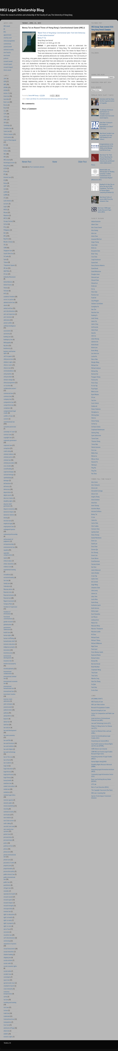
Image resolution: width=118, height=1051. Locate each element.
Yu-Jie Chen (94, 690)
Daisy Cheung (95, 535)
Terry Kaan (94, 672)
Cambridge (7, 125)
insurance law (8, 661)
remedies (6, 891)
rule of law (7, 929)
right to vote (7, 926)
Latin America (8, 201)
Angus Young (95, 242)
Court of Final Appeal (10, 140)
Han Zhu (93, 309)
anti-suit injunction (9, 314)
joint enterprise (8, 704)
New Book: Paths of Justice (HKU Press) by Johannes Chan (106, 199)
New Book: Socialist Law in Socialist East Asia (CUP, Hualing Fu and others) (107, 136)
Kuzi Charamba (95, 614)
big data (6, 345)
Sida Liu (93, 418)
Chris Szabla (94, 526)
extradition (7, 574)
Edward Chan (95, 280)
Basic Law (29, 99)
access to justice (9, 299)
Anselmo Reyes (95, 508)
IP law (5, 171)
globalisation (7, 624)
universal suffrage (62, 99)
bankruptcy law (8, 339)
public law (7, 882)
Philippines (7, 230)
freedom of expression (10, 607)
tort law (6, 1007)
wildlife (6, 1034)
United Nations (8, 282)
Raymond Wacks (96, 655)
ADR (5, 81)
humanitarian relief (9, 641)
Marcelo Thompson (97, 629)
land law (6, 724)
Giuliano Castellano (97, 303)
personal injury (8, 840)
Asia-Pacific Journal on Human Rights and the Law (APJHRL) (102, 745)
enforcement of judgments (8, 540)
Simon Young (95, 421)
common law (7, 396)
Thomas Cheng (95, 441)
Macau (5, 212)
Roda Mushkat (95, 667)
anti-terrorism (8, 317)
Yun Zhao (94, 473)
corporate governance (10, 440)
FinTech (6, 151)
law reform (7, 760)
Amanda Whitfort (96, 239)
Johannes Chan (95, 588)
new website (7, 817)
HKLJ (5, 154)
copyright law (8, 437)
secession (6, 932)
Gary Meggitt (95, 301)
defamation (7, 483)
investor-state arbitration (8, 700)
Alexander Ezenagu (97, 491)
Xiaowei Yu (94, 462)
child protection (8, 359)
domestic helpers (9, 512)
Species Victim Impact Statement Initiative (101, 797)
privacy (6, 849)
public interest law (9, 874)
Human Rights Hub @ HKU (99, 761)
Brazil (5, 108)
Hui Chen (93, 567)
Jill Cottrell (94, 582)
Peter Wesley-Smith (97, 652)
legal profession (8, 774)
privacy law (7, 852)
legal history (7, 772)
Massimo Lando (95, 631)
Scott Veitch (95, 403)
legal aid (6, 766)
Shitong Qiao (95, 415)
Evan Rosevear (95, 561)
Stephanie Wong (96, 670)
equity (5, 558)
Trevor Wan (94, 444)
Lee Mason (94, 617)
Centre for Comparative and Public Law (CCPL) (102, 714)
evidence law (7, 567)
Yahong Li (94, 465)
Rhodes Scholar (8, 242)
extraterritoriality (9, 577)
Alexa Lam (94, 488)
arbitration (7, 320)
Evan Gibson (94, 558)
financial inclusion (9, 595)
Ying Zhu (93, 471)
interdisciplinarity (9, 668)
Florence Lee (95, 295)
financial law (7, 598)
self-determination (9, 938)
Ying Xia (93, 468)
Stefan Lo (94, 424)
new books (7, 55)
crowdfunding (8, 469)
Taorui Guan (94, 438)
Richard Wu (94, 661)
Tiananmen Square (9, 265)
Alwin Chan (94, 236)
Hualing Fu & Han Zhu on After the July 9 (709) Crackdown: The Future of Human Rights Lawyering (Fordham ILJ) (107, 188)
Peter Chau (94, 383)
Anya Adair (94, 245)
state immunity (8, 989)
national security (9, 49)
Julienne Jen (94, 342)
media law (7, 789)
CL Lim (93, 517)
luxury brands (7, 780)
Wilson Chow (95, 459)
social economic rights (10, 966)
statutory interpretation (8, 993)
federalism (7, 586)
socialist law (7, 974)
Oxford (6, 224)
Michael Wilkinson (96, 643)
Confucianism (8, 137)
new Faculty (7, 52)
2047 (5, 78)
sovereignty (7, 977)
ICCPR (5, 168)
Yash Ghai (94, 687)
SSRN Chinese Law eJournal (99, 749)
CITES (5, 117)
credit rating (7, 451)
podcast (6, 58)
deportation (7, 492)
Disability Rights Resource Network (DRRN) (101, 765)
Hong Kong (7, 165)
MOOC (5, 209)
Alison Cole (94, 494)
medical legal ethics (9, 795)
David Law (94, 544)
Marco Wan (94, 359)
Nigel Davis (94, 646)
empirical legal (8, 523)
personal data (8, 837)
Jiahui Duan (94, 330)
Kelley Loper (94, 611)
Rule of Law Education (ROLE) (100, 787)
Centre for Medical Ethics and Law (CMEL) (101, 732)
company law (7, 399)
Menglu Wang (95, 362)
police (5, 843)
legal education (8, 769)
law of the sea (8, 757)
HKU (5, 157)
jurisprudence (7, 716)
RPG (5, 32)
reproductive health (9, 894)
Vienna (6, 288)
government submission (7, 628)
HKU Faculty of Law (97, 702)
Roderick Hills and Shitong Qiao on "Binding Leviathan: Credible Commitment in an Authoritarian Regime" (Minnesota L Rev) (102, 175)
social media (7, 971)
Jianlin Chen (94, 579)
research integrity (9, 905)
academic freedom (9, 296)
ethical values (8, 561)
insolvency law (8, 653)
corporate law (8, 445)
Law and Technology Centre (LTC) (101, 723)
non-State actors (9, 820)
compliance (7, 408)
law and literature (9, 743)
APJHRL (6, 87)
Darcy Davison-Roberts (98, 265)
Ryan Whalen (95, 394)
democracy (53, 99)
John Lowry (94, 590)
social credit (7, 963)
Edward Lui (94, 283)
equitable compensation (8, 554)
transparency (7, 1022)
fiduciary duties (8, 589)
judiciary (6, 713)
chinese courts (8, 365)
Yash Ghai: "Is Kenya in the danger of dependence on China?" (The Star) (106, 125)
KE (4, 29)
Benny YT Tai (42, 38)
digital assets (8, 495)
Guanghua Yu (95, 306)
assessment (7, 331)
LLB (5, 189)
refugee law (7, 888)
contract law (7, 434)
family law (7, 583)
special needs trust (9, 983)
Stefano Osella (95, 427)
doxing (6, 518)
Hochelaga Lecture (9, 163)
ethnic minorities (9, 564)
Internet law (7, 177)
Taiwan (6, 262)
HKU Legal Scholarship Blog (22, 9)
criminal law (7, 460)
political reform (8, 846)
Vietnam (6, 291)
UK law (6, 268)
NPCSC (5, 218)
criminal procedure (9, 463)
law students (7, 763)
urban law (6, 1031)
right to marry (8, 920)
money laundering (9, 806)
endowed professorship (10, 534)
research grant (8, 64)
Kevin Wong (94, 350)
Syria (5, 259)
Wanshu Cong (95, 678)
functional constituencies (8, 618)
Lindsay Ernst (95, 620)
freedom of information (7, 613)
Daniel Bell (94, 262)
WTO (5, 293)
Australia (6, 99)
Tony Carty (94, 675)
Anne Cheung (95, 505)
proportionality (8, 868)
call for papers (8, 356)
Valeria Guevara (95, 447)
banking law (7, 337)
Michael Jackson (96, 368)
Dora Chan (94, 546)
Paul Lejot (94, 649)
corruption (7, 448)
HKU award (7, 26)
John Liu (93, 336)
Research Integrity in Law (98, 710)
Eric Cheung (94, 552)
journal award (8, 47)
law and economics (9, 735)
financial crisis (8, 592)
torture (6, 1010)
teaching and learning (10, 1002)
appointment (7, 35)
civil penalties (8, 374)
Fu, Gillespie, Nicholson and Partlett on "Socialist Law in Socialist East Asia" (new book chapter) (107, 114)
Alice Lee (93, 233)
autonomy (7, 334)
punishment (7, 885)
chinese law (7, 368)
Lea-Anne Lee (95, 353)
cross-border (7, 466)
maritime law (7, 783)
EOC (5, 145)
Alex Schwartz (95, 485)
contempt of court (9, 432)
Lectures (6, 204)
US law (6, 274)
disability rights (8, 501)
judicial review (8, 710)
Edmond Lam (95, 277)
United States (8, 285)
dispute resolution (9, 509)
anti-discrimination (9, 311)
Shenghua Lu (95, 412)
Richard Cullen (95, 658)
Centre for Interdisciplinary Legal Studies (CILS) (100, 737)
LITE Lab (93, 784)
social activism (8, 960)
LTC (5, 198)
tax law (6, 1000)
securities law (8, 935)
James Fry (94, 321)
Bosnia (6, 105)
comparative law (8, 402)
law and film (7, 740)
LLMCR (5, 192)
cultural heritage (8, 475)
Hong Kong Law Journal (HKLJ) (100, 741)
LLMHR (5, 195)
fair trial (6, 580)
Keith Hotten (95, 608)
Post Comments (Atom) (37, 167)
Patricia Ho (94, 380)
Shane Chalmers (96, 409)
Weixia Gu (94, 456)
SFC (5, 245)
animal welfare (8, 308)
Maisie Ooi (94, 623)
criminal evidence (9, 454)
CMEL (5, 119)
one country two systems (8, 830)
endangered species (9, 529)
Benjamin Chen (95, 251)
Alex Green (94, 482)
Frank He (93, 298)
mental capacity (8, 800)
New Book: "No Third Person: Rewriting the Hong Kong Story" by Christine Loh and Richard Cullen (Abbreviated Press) (102, 160)
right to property (8, 923)
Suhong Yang (95, 432)
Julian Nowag (95, 339)
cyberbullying (7, 477)
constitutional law (44, 99)
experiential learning (10, 570)
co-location (7, 385)
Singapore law (8, 250)
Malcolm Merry (95, 626)
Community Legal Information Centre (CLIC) (102, 775)
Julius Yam (94, 596)
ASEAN (5, 90)
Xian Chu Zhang (95, 681)
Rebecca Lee (94, 391)
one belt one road (9, 826)
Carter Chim (94, 523)
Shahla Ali (94, 406)
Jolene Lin (94, 593)
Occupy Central (8, 221)
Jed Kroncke (94, 327)
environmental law (9, 547)
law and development (10, 730)
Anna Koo (94, 503)
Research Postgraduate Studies (100, 707)
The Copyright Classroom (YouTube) (102, 790)
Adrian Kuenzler (96, 221)
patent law (7, 834)
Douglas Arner (95, 274)
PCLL (5, 227)
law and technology (9, 752)
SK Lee (93, 397)
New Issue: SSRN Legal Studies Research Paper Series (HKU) (104, 210)
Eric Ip (93, 289)
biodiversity (7, 348)
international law (9, 691)
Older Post (82, 161)
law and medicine (9, 746)
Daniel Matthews (96, 538)
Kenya (5, 183)
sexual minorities (9, 952)
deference (7, 486)
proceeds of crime (9, 863)
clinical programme (9, 41)
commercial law (8, 393)
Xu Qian (93, 684)
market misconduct (9, 786)
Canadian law (7, 128)
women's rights (8, 1037)
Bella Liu (93, 248)
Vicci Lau (93, 450)
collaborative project (10, 388)
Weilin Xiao (94, 453)
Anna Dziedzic (95, 500)
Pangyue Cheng (95, 377)
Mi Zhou (93, 634)
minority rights (8, 803)
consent (6, 419)
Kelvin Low (94, 347)
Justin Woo (94, 599)
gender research (8, 622)
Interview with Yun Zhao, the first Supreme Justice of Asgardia (107, 101)
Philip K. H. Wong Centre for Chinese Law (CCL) (101, 727)
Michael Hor (94, 365)
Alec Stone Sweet (96, 227)
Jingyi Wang (94, 585)
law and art (7, 727)
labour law (7, 722)
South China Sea (8, 253)
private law (7, 860)
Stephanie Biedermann (98, 430)
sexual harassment (9, 949)
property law (7, 865)
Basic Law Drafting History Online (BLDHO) (101, 780)
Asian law (6, 96)
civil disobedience (9, 371)
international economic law (10, 682)
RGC (5, 233)
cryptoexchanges (9, 472)
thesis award (7, 70)
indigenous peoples (9, 647)
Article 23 (6, 93)
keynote (6, 719)
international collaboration (8, 672)
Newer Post (26, 161)
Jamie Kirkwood (95, 570)
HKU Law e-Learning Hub (98, 793)
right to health (8, 917)
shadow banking (8, 954)
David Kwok (94, 268)
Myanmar (6, 215)
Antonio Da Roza (96, 511)
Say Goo (93, 400)
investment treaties (9, 694)
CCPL (5, 114)
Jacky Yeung (94, 318)
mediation (7, 792)
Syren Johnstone (96, 435)
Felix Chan (94, 292)
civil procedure (8, 377)
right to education (9, 914)
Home (54, 161)
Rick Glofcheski (95, 664)
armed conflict (8, 323)
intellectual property (10, 664)
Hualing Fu (94, 315)
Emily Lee (94, 286)
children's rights (8, 362)
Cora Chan (94, 257)
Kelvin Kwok (94, 345)
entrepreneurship (9, 544)
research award (8, 61)
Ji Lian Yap (94, 576)
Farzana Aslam (95, 564)
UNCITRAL (6, 271)
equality (6, 550)
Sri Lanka (6, 256)
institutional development (7, 657)
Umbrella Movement (10, 277)
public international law (9, 878)
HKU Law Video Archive (98, 704)
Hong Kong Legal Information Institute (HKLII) (102, 770)
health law (7, 632)
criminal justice (8, 457)
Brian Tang (94, 254)
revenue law (7, 911)
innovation (7, 650)
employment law (9, 526)
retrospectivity (8, 908)
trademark (7, 1016)
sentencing (7, 941)
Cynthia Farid (95, 532)
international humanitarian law (9, 687)
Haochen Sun (95, 312)
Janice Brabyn (95, 573)
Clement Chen (95, 529)
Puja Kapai (94, 389)
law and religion (8, 749)
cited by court (8, 38)
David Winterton (96, 271)
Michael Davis (95, 637)
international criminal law (10, 677)
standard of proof (9, 986)
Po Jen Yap (94, 386)
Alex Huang (94, 230)
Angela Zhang (95, 497)
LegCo (5, 206)
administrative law (9, 302)
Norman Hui (94, 374)
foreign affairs (8, 604)
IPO (5, 174)
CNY (5, 122)
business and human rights (9, 352)
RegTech (6, 239)
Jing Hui (93, 333)
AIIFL (5, 84)
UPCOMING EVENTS (97, 699)
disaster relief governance (8, 505)
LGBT (5, 186)
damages (6, 480)
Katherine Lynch (96, 605)
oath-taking (7, 823)
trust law (6, 1025)
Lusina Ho (94, 356)
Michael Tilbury (95, 640)
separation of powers (10, 944)
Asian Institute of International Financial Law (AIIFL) (100, 719)
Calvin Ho (94, 520)
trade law (6, 1013)
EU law (6, 148)
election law (7, 521)
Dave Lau (94, 541)
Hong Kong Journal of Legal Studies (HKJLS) (101, 758)
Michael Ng (94, 371)
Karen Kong (94, 602)
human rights (7, 635)
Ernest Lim (94, 555)
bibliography (7, 342)
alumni (6, 305)
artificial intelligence (10, 326)
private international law (10, 856)
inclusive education (9, 644)
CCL (5, 111)
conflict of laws (8, 416)
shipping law (7, 957)
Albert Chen (94, 224)
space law (6, 980)
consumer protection (10, 427)
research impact (8, 67)
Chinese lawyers (8, 134)
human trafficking (9, 638)
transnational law (9, 1019)
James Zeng (94, 324)
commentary (7, 44)
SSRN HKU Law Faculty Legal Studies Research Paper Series (101, 753)
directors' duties (8, 498)
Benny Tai (35, 99)
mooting (6, 809)
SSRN (5, 248)
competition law (8, 405)
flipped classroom (9, 601)
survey (5, 997)
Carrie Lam (7, 131)
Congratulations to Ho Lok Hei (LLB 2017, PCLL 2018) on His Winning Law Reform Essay (106, 147)
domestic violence (9, 515)
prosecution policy (9, 871)
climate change (8, 380)
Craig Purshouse (96, 259)
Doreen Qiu (94, 549)
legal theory (7, 777)
